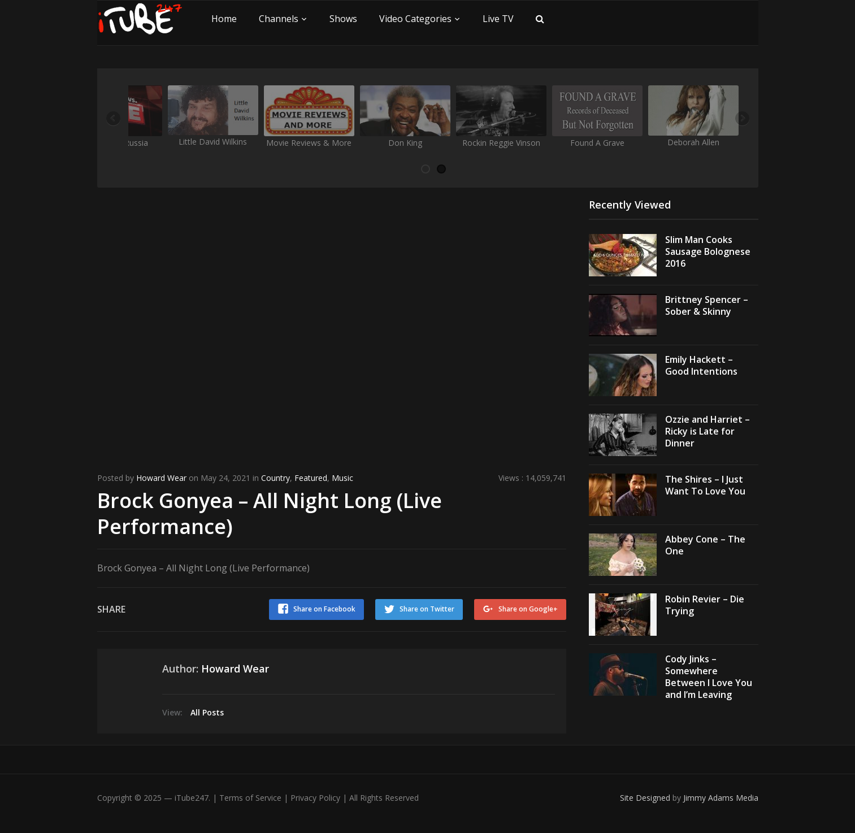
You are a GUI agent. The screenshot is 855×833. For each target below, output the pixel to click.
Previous (114, 119)
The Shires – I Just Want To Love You (705, 485)
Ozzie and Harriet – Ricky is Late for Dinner (707, 431)
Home (224, 18)
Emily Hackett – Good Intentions (701, 365)
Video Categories (415, 18)
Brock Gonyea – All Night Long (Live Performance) (269, 514)
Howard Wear (161, 477)
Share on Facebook (324, 609)
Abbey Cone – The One (705, 545)
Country (275, 477)
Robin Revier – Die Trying (704, 605)
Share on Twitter (427, 609)
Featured (310, 477)
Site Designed (646, 797)
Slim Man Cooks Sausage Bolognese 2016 (707, 251)
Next (741, 119)
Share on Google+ (528, 609)
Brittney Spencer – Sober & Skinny (706, 305)
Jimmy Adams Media (720, 797)
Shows (343, 18)
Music (342, 477)
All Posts (207, 712)
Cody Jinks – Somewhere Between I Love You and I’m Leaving (708, 676)
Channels (278, 18)
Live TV (498, 18)
